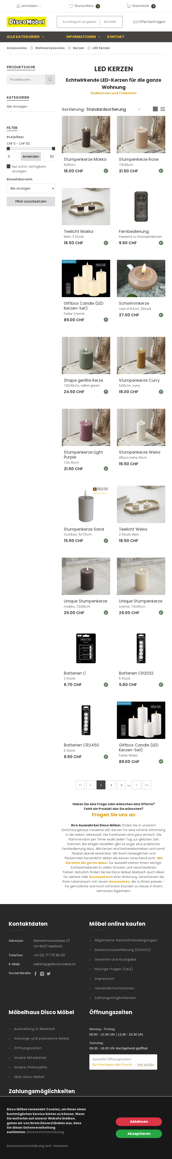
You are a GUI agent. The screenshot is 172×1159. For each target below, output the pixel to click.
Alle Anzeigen (17, 106)
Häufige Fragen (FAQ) (114, 969)
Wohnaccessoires (50, 48)
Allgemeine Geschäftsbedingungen (126, 940)
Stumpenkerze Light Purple (83, 454)
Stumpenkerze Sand (84, 529)
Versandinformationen (115, 988)
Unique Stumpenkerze (85, 601)
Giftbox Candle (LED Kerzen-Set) (83, 305)
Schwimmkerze (134, 303)
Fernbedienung (134, 231)
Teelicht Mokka (78, 231)
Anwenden (31, 156)
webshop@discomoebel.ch (54, 964)
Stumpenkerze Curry (139, 380)
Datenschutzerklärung (45, 1132)
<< (80, 785)
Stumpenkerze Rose (139, 159)
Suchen (110, 22)
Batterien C (75, 673)
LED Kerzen (101, 48)
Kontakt (115, 36)
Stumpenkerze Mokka (85, 159)
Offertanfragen (149, 21)
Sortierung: (73, 109)
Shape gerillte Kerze (83, 380)
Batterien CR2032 (136, 673)
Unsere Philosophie (30, 1067)
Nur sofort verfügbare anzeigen (29, 168)
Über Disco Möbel (29, 1077)
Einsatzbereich (19, 179)
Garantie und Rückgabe (115, 959)
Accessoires (17, 48)
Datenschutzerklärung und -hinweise (37, 1146)
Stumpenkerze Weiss (140, 452)
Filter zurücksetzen (30, 201)
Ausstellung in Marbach (34, 1029)
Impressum (104, 978)
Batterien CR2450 (81, 745)
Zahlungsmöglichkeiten (115, 998)
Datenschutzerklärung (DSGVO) (123, 950)
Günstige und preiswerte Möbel (41, 1038)
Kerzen (78, 48)
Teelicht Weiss (133, 529)
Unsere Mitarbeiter (30, 1057)
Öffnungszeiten (28, 1048)
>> (147, 785)
